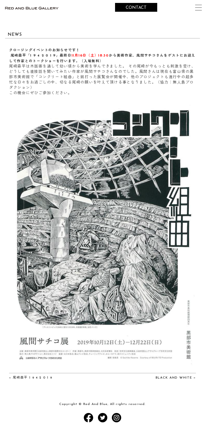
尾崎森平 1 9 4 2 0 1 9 (32, 377)
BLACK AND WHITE (174, 377)
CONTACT (136, 8)
